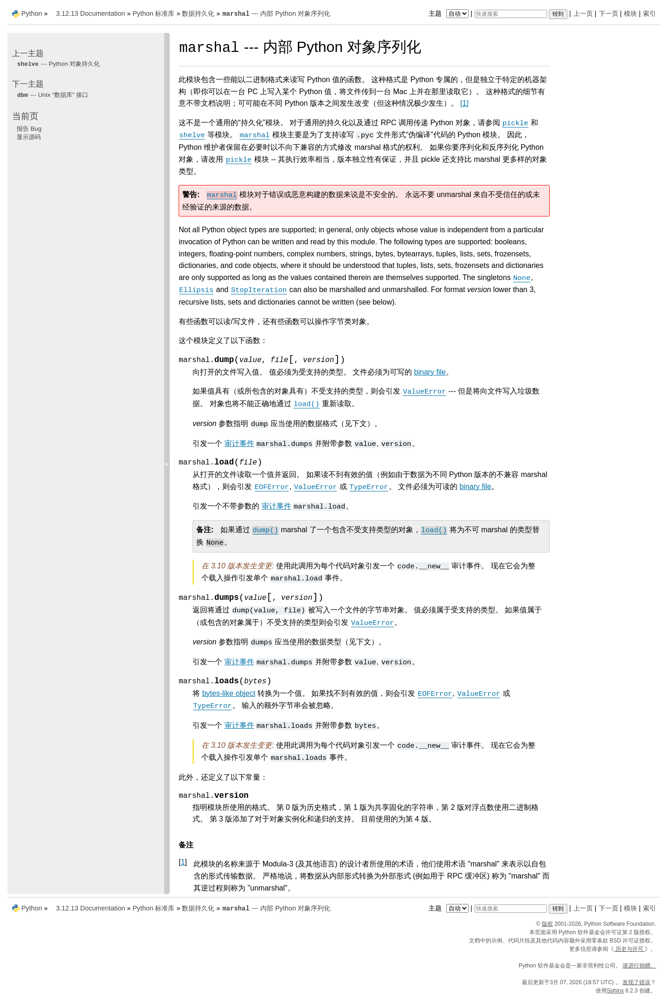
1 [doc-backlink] (183, 862)
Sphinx (615, 990)
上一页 (583, 13)
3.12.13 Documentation (90, 13)
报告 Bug (29, 128)
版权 (547, 924)
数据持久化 (198, 13)
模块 (630, 13)
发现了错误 (636, 982)
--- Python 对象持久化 (58, 63)
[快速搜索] (511, 14)
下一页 (608, 13)
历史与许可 (629, 949)
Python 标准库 (154, 13)
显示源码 (29, 137)
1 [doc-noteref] (464, 103)
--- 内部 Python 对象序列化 (276, 13)
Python (31, 13)
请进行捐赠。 (639, 965)
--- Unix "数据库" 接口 (52, 94)
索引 (649, 13)
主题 (450, 13)
